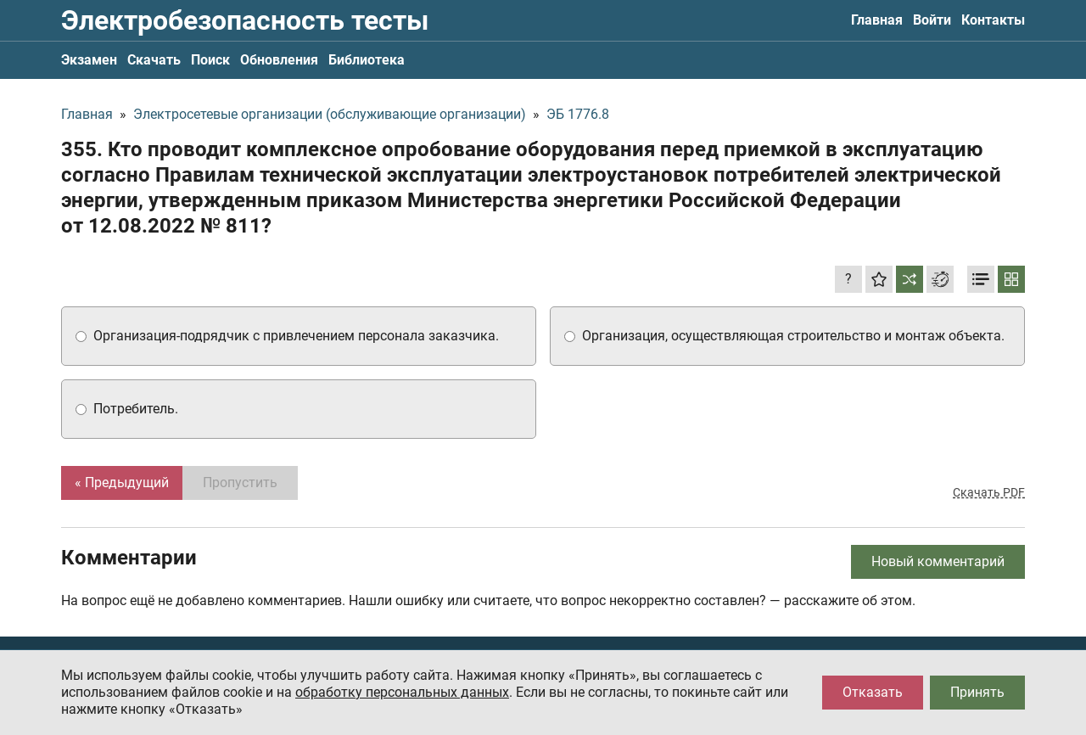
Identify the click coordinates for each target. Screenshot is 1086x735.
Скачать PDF (989, 492)
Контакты (993, 20)
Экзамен (89, 60)
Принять (977, 692)
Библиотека (366, 60)
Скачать (154, 60)
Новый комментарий (938, 561)
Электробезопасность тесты (244, 20)
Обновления (279, 60)
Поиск (210, 60)
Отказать (872, 692)
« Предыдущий (122, 482)
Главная (877, 20)
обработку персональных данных (402, 692)
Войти (932, 20)
